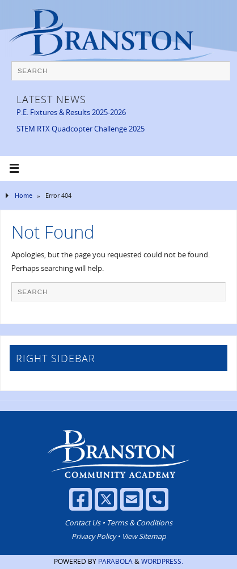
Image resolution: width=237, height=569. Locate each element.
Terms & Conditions (139, 523)
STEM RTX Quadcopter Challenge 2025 (80, 129)
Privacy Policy (93, 536)
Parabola (115, 561)
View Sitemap (144, 536)
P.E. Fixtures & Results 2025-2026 (71, 112)
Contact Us (82, 523)
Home (23, 195)
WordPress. (162, 561)
